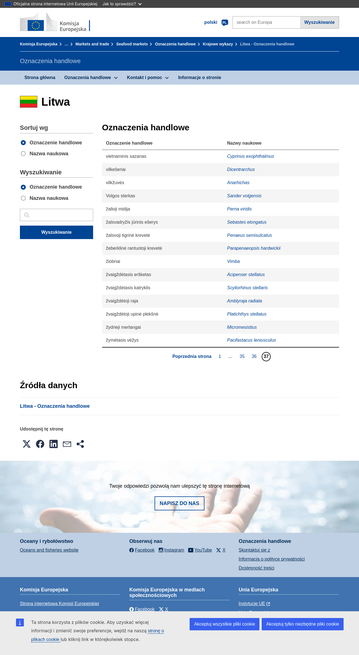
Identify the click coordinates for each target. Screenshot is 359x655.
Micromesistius (242, 327)
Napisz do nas (179, 503)
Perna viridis (239, 209)
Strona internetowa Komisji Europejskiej (59, 603)
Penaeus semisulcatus (249, 235)
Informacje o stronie (199, 77)
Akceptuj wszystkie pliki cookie (224, 624)
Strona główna (39, 77)
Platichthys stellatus (247, 314)
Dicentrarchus (241, 169)
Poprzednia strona (192, 356)
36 (255, 356)
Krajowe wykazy (218, 44)
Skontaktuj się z (254, 550)
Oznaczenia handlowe (175, 44)
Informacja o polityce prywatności (272, 559)
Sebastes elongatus (247, 222)
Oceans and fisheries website (49, 550)
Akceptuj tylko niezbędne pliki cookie (302, 624)
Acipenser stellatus (246, 274)
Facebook (142, 609)
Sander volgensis (244, 195)
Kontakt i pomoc (144, 77)
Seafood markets (132, 44)
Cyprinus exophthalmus (250, 156)
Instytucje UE (252, 603)
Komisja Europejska (38, 44)
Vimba (233, 261)
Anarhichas (238, 182)
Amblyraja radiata (244, 300)
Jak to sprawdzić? (121, 3)
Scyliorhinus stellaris (247, 287)
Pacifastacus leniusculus (251, 340)
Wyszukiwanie (319, 22)
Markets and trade (92, 44)
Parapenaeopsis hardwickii (253, 248)
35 (243, 356)
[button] (26, 444)
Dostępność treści (256, 568)
